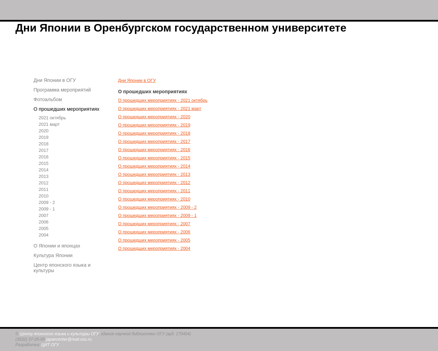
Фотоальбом (48, 99)
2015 (44, 163)
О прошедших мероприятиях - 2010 (154, 199)
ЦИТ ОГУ (50, 344)
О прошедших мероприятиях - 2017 (154, 141)
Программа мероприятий (62, 90)
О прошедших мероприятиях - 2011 (154, 190)
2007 (44, 215)
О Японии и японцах (57, 246)
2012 (44, 182)
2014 (44, 169)
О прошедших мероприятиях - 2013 (154, 174)
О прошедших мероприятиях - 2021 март (159, 108)
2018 (44, 143)
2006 (44, 222)
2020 (44, 130)
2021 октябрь (52, 117)
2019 (44, 137)
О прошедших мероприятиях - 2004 (154, 248)
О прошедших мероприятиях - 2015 (154, 157)
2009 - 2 (47, 202)
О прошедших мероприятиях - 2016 (154, 149)
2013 (44, 176)
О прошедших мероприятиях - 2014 (154, 166)
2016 (44, 156)
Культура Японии (53, 255)
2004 (44, 235)
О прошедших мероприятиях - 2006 (154, 231)
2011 (44, 189)
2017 (44, 150)
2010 (44, 195)
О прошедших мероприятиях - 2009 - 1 (157, 215)
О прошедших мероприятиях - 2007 (154, 223)
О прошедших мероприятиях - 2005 (154, 240)
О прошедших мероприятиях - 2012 (154, 182)
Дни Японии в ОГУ (55, 80)
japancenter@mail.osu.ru (69, 339)
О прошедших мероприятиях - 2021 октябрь (162, 100)
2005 (44, 228)
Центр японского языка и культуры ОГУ (59, 333)
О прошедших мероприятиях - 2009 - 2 (157, 207)
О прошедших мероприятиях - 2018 (154, 133)
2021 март (49, 124)
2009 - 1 (47, 208)
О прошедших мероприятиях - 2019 (154, 125)
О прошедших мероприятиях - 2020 (154, 116)
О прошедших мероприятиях (67, 109)
